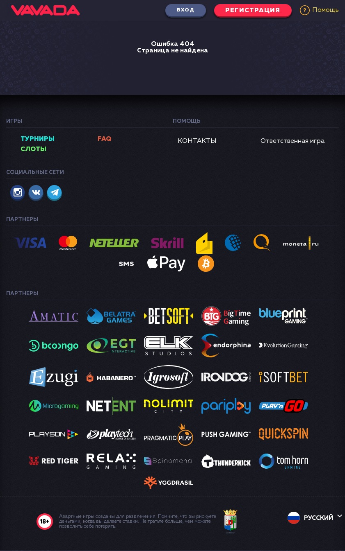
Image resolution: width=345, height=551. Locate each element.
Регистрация (251, 10)
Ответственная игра (292, 141)
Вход (183, 10)
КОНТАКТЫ (197, 141)
